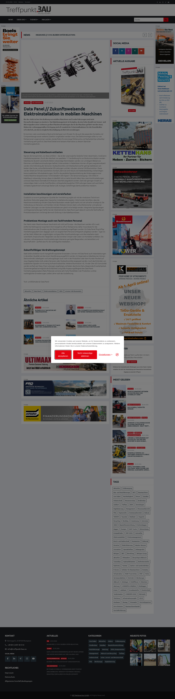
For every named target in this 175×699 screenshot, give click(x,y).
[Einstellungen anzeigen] (105, 354)
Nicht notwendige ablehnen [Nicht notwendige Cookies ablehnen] (85, 354)
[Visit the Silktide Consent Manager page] (117, 355)
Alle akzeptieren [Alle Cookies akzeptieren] (63, 354)
